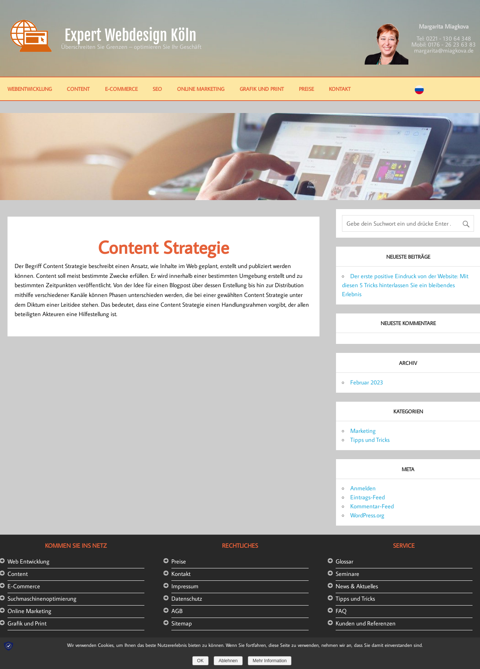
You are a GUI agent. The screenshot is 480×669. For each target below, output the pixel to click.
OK (200, 660)
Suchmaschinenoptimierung (42, 598)
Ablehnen (228, 660)
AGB (177, 611)
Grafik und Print (262, 88)
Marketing (363, 430)
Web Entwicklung (29, 561)
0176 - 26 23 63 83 (452, 44)
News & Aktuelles (357, 586)
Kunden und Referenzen (366, 623)
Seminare (347, 573)
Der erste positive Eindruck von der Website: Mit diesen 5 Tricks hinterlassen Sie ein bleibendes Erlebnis (405, 285)
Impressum (184, 586)
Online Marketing (200, 88)
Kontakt (340, 88)
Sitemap (181, 623)
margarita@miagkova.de (444, 50)
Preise (306, 88)
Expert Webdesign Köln (130, 35)
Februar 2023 (366, 382)
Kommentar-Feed (372, 506)
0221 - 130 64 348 (448, 38)
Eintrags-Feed (367, 497)
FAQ (341, 611)
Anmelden (363, 488)
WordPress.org (367, 515)
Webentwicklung (30, 88)
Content (78, 88)
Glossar (344, 561)
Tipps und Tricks (370, 439)
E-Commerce (121, 88)
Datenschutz (186, 598)
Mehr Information (270, 660)
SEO (157, 88)
